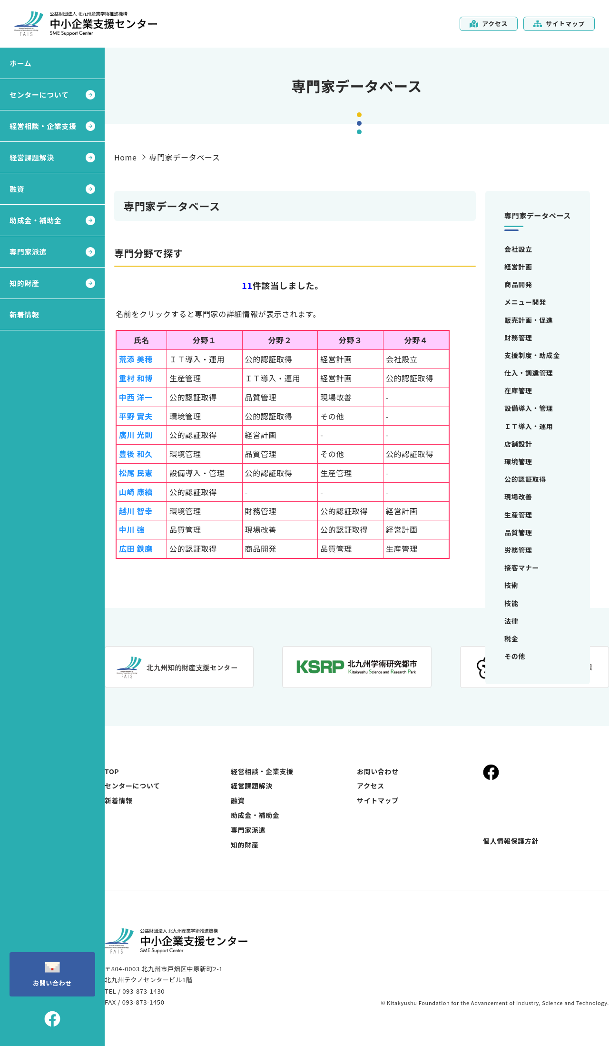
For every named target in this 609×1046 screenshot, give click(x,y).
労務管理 (518, 550)
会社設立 (518, 249)
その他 (514, 656)
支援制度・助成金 (532, 355)
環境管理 (518, 461)
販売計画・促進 (528, 320)
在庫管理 (518, 390)
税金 (511, 638)
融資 (17, 189)
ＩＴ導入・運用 (528, 426)
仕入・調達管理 (528, 373)
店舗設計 (518, 443)
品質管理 (518, 532)
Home (125, 157)
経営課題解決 (32, 157)
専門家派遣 (28, 252)
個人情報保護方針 (511, 841)
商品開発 (518, 284)
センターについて (39, 95)
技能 (511, 603)
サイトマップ (559, 23)
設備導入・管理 (528, 408)
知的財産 (24, 283)
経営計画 (518, 266)
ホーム (20, 63)
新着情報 (24, 314)
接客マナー (521, 567)
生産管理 (518, 514)
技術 (511, 585)
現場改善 (518, 496)
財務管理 (518, 337)
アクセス (489, 23)
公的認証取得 (525, 479)
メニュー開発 (525, 302)
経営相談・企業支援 (43, 126)
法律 (511, 621)
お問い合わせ (52, 973)
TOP (112, 771)
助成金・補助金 (35, 220)
